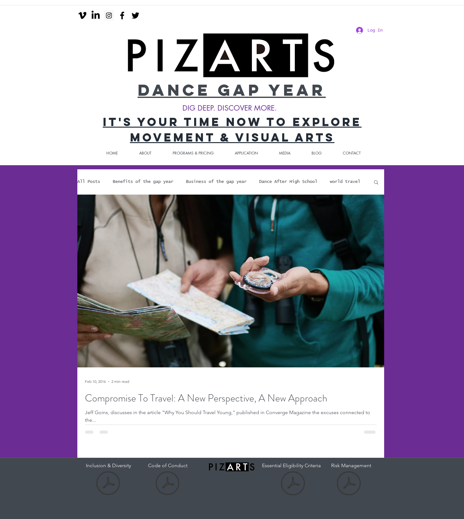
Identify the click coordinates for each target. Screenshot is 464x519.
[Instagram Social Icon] (109, 15)
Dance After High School (288, 181)
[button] (376, 182)
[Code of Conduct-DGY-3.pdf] (167, 484)
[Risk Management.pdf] (349, 484)
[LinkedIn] (96, 15)
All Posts (88, 181)
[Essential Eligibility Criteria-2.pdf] (293, 484)
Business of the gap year (216, 181)
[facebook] (122, 15)
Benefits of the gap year (143, 181)
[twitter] (135, 15)
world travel (345, 181)
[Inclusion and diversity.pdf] (108, 484)
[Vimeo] (82, 15)
